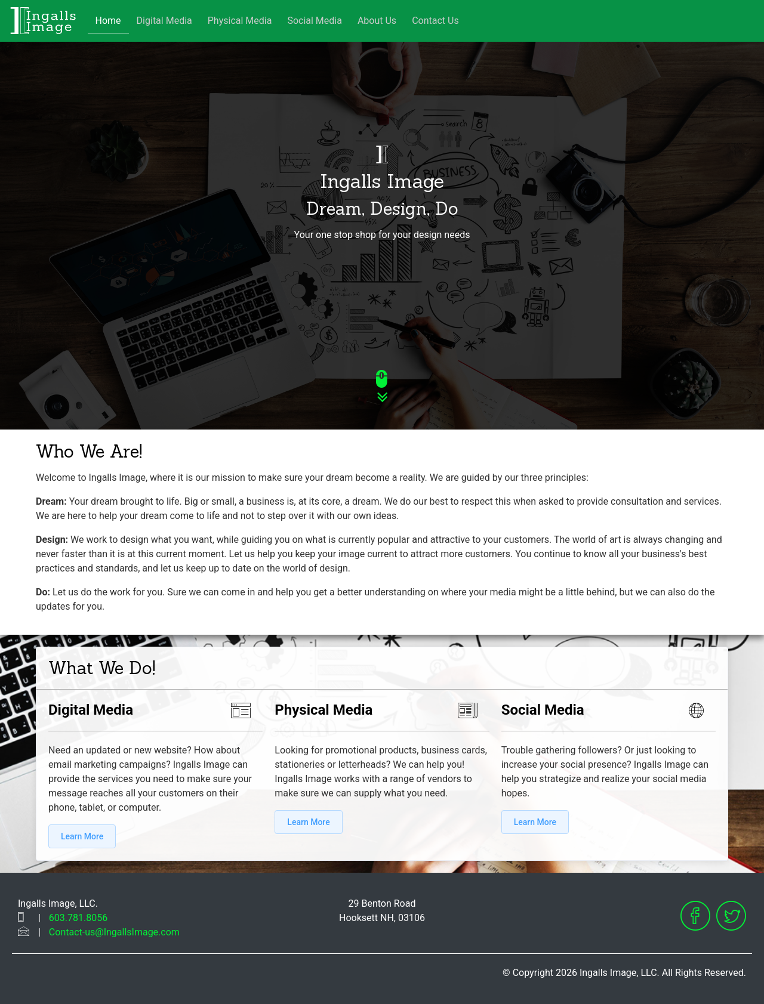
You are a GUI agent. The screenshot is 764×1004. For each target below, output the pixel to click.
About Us (377, 20)
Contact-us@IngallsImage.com (114, 932)
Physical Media (240, 20)
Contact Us (435, 20)
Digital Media (164, 20)
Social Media (314, 20)
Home (108, 20)
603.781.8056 (78, 917)
